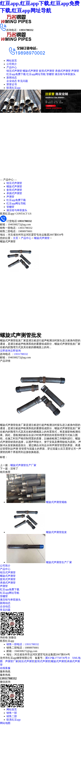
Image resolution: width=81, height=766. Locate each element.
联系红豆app (13, 87)
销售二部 (11, 716)
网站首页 (11, 60)
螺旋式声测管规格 (56, 502)
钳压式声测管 (14, 70)
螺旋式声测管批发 (56, 532)
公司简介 (11, 64)
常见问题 (22, 81)
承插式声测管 (63, 70)
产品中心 (11, 67)
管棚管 (50, 74)
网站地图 (5, 723)
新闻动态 (11, 77)
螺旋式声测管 (30, 70)
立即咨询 (5, 350)
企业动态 (11, 81)
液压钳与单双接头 (65, 74)
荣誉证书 (11, 84)
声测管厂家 (11, 661)
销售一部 (11, 712)
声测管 (75, 70)
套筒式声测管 (46, 70)
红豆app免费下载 (16, 74)
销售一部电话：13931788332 (22, 644)
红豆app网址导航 (36, 74)
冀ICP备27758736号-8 (57, 657)
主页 (15, 238)
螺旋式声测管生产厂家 (23, 465)
